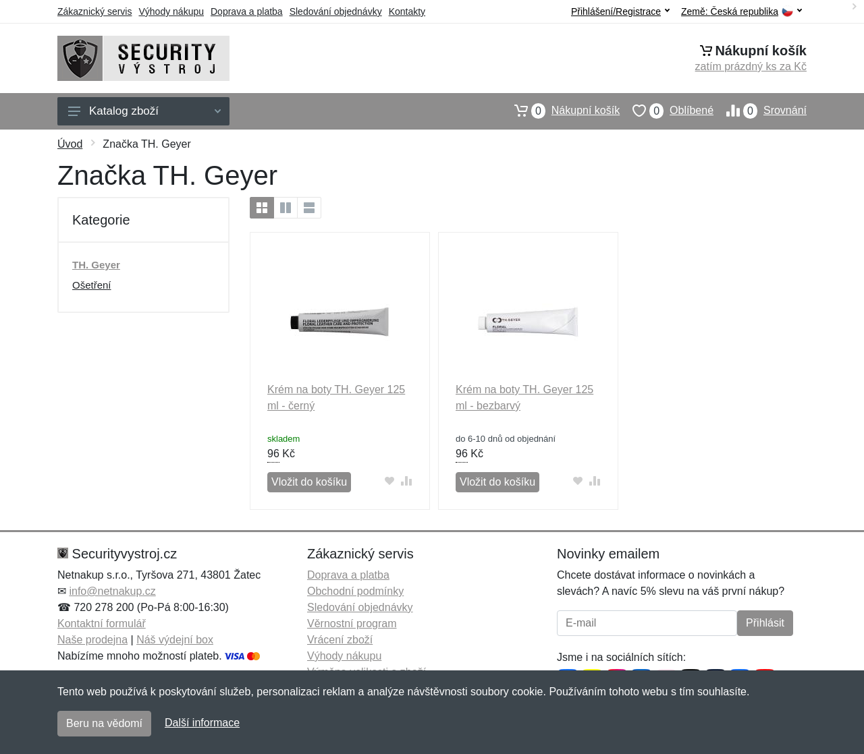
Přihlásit (765, 623)
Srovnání (760, 110)
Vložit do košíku (309, 482)
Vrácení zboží (340, 639)
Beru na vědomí (104, 723)
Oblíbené (666, 110)
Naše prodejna (92, 639)
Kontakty (407, 11)
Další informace (202, 722)
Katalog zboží (144, 111)
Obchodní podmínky (355, 591)
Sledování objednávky (336, 11)
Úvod (69, 144)
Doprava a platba (247, 11)
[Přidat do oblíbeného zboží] (389, 480)
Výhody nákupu (171, 11)
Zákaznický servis (94, 11)
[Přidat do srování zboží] (406, 480)
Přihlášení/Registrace (620, 11)
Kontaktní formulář (101, 623)
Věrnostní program (352, 623)
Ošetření (91, 285)
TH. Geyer (96, 264)
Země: (741, 12)
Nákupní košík (561, 110)
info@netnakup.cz (112, 591)
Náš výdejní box (174, 639)
